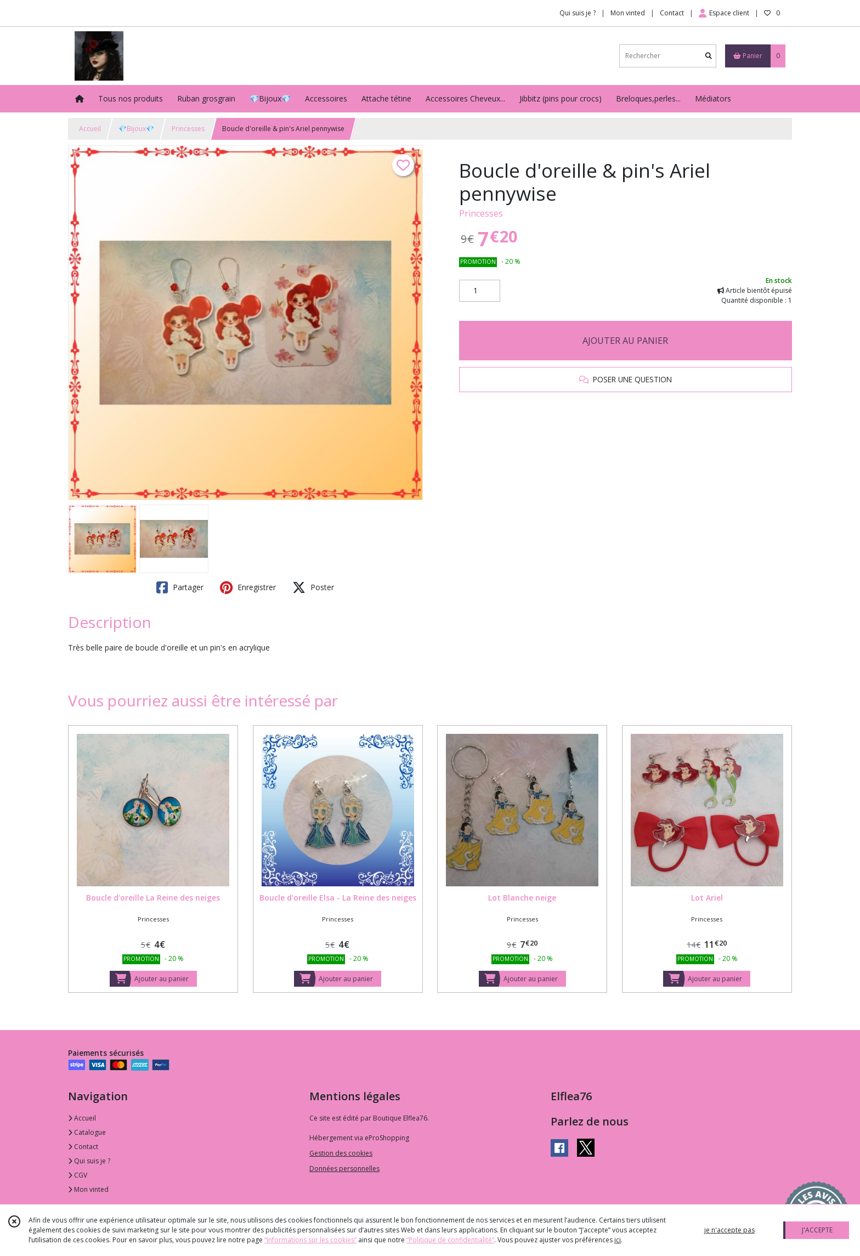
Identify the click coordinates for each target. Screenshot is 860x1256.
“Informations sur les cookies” (310, 1239)
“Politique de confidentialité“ (450, 1239)
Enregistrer (248, 587)
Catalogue (87, 1132)
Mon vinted (88, 1189)
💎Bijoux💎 (136, 128)
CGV (77, 1175)
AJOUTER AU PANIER (625, 341)
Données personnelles (344, 1168)
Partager (179, 587)
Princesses (188, 128)
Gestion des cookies (340, 1153)
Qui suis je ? (89, 1161)
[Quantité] (479, 291)
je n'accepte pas (729, 1230)
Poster (313, 587)
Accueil (90, 128)
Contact (672, 13)
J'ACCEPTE (817, 1230)
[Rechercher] (708, 55)
